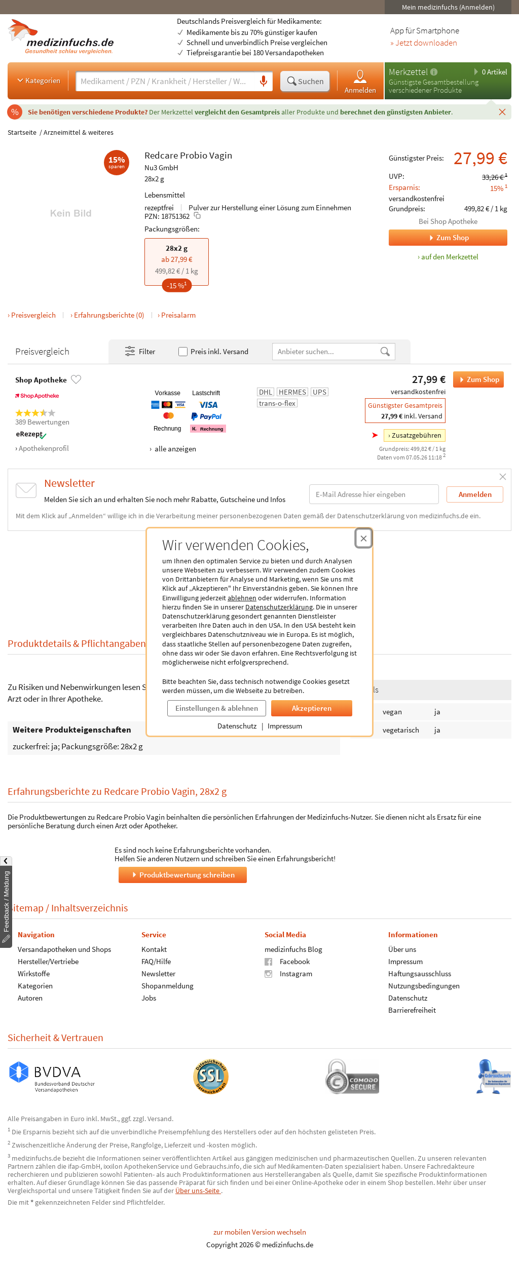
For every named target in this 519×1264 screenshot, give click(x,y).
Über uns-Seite (198, 1190)
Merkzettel (408, 72)
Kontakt (154, 948)
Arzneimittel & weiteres (79, 132)
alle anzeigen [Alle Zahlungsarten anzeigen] (174, 448)
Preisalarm (178, 315)
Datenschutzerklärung (279, 606)
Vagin (220, 155)
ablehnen (242, 597)
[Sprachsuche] (263, 81)
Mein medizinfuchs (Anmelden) (448, 7)
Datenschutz (236, 726)
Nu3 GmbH (161, 167)
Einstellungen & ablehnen (216, 708)
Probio (193, 155)
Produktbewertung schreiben (182, 874)
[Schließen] (502, 111)
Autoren (30, 997)
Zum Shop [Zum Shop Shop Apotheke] (429, 237)
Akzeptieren (311, 708)
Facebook (287, 961)
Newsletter (158, 973)
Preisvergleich (33, 315)
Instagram (288, 973)
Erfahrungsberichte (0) (109, 315)
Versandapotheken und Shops (64, 948)
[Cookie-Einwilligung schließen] (363, 538)
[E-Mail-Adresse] (374, 494)
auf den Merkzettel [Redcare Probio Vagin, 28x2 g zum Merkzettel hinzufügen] (449, 256)
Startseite (22, 132)
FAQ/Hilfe (156, 961)
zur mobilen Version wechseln (259, 1232)
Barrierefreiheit (412, 1009)
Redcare (161, 155)
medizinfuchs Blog (293, 948)
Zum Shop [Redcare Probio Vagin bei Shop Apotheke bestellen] (476, 379)
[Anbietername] (326, 351)
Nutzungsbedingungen (424, 985)
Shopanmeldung (167, 985)
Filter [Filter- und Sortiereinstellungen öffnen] (139, 351)
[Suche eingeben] (165, 81)
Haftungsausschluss (419, 973)
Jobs (148, 997)
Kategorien (37, 80)
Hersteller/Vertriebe (48, 961)
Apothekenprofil (44, 448)
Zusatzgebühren (416, 435)
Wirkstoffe (34, 973)
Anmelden (360, 81)
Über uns (402, 948)
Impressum (285, 726)
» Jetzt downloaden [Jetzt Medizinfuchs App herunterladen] (423, 43)
